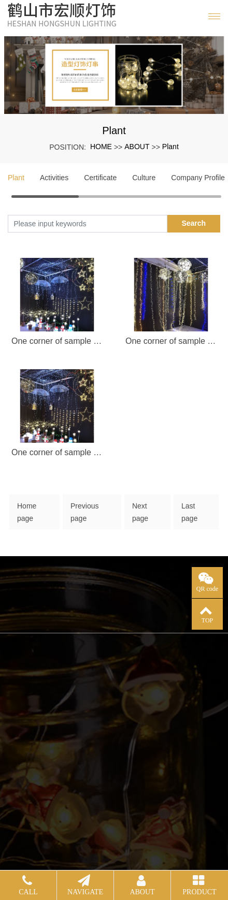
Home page (26, 515)
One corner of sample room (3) (57, 452)
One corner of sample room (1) (57, 341)
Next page (140, 515)
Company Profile (198, 177)
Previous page (84, 515)
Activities (54, 177)
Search (193, 223)
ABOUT (136, 146)
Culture (143, 177)
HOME (101, 146)
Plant (170, 146)
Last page (189, 515)
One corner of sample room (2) (171, 341)
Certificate (100, 177)
